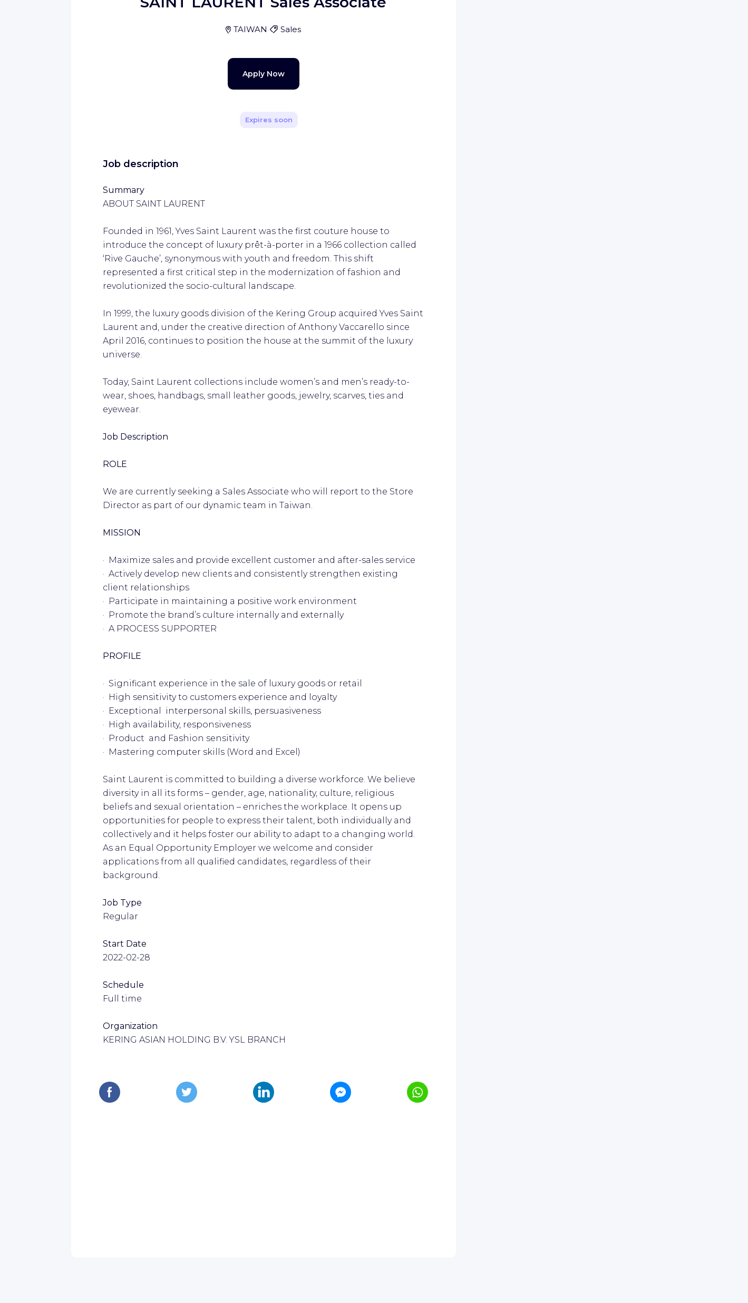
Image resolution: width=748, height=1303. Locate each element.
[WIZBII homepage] (51, 22)
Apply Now (245, 291)
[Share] (417, 149)
